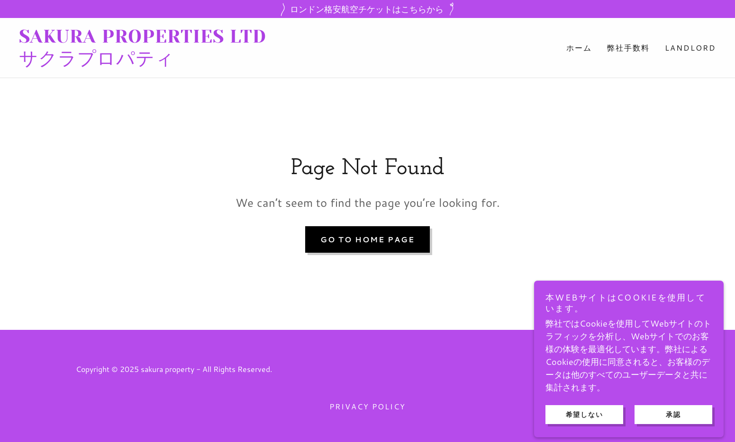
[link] (193, 61)
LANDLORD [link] (690, 47)
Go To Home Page (367, 239)
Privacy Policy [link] (367, 406)
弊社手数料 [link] (628, 47)
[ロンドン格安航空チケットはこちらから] (367, 9)
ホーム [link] (579, 47)
